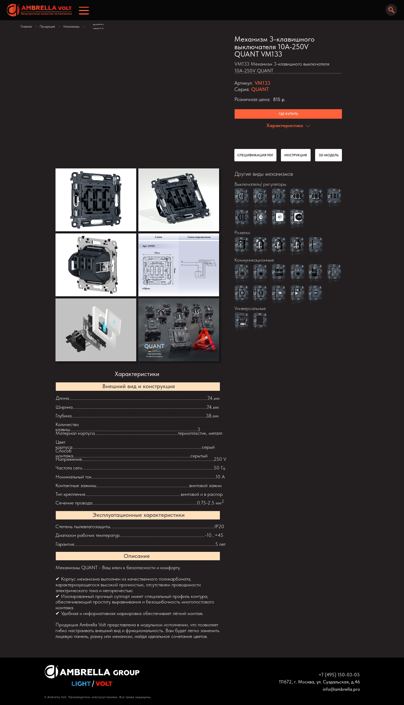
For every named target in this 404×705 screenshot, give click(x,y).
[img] (37, 10)
